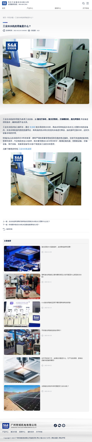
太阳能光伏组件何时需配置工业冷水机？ (55, 386)
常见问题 (10, 17)
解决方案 (14, 432)
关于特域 (86, 8)
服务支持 (31, 432)
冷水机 (33, 127)
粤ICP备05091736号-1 (44, 438)
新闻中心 (58, 8)
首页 (3, 8)
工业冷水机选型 (24, 149)
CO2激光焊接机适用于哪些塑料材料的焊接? (56, 302)
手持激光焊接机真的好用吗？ (51, 330)
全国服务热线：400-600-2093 (17, 4)
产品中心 (30, 8)
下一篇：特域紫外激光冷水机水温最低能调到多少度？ (21, 224)
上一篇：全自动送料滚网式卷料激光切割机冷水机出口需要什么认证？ (26, 221)
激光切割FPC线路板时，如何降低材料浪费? (56, 247)
